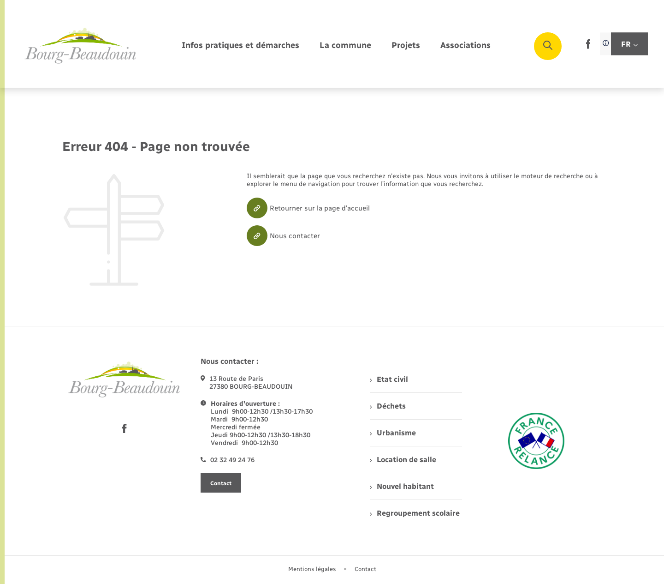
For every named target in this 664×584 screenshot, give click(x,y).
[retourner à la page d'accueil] (80, 46)
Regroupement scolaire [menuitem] (415, 513)
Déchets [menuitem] (388, 406)
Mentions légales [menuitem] (312, 569)
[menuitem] (240, 46)
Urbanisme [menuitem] (393, 432)
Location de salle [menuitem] (403, 459)
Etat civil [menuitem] (389, 379)
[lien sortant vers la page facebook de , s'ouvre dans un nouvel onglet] (588, 47)
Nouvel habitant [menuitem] (402, 486)
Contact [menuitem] (365, 569)
